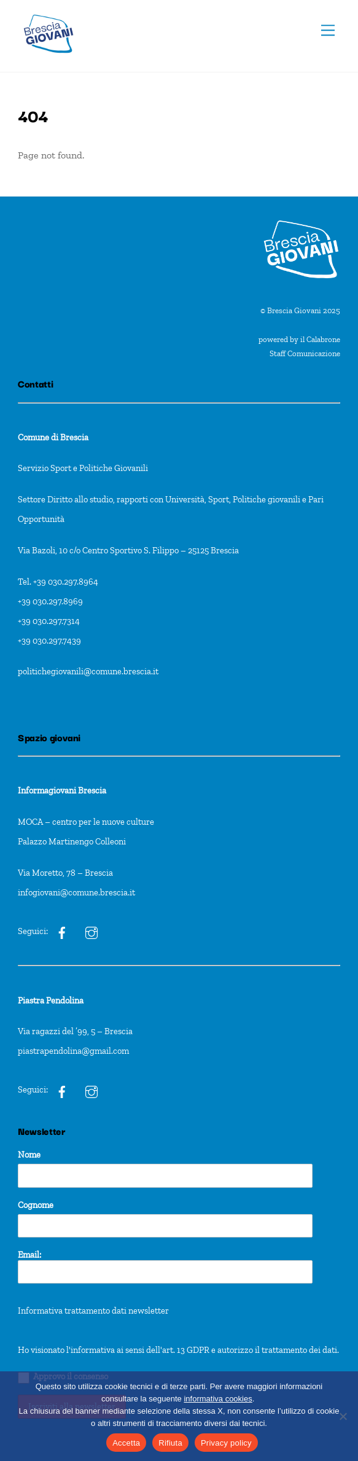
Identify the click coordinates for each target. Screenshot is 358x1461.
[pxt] (62, 1089)
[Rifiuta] (343, 1416)
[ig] (62, 931)
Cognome (35, 1204)
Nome (29, 1154)
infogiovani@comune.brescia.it (76, 892)
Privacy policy (226, 1442)
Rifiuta (170, 1442)
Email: (165, 1266)
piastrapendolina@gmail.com (73, 1050)
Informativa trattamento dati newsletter (93, 1310)
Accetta (126, 1442)
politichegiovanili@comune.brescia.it (88, 671)
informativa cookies (218, 1398)
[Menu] (328, 30)
